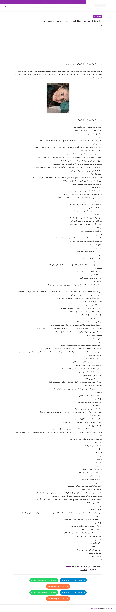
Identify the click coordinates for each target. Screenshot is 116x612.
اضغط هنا (84, 570)
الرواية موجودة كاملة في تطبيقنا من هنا (58, 586)
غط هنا (68, 566)
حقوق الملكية (74, 2)
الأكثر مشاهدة (61, 7)
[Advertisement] (58, 41)
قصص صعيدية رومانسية (33, 7)
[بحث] (5, 7)
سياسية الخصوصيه (46, 2)
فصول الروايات (79, 7)
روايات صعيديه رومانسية (49, 7)
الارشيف (38, 2)
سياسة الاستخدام (58, 2)
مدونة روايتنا (94, 608)
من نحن (66, 2)
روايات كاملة (70, 7)
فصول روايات (97, 16)
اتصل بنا (82, 2)
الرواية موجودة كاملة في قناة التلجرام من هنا (73, 580)
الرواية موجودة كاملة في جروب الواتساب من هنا (43, 580)
